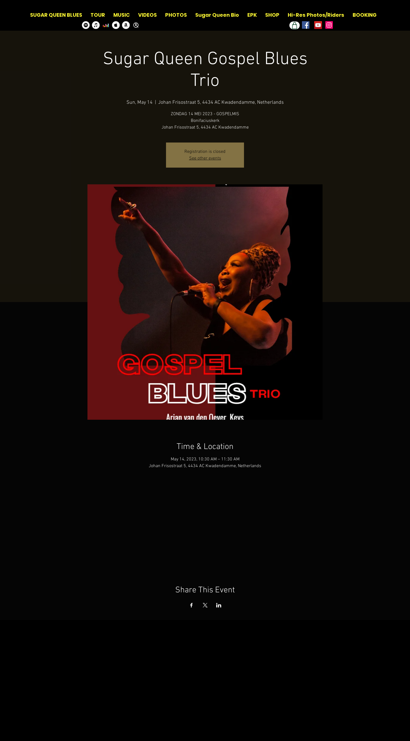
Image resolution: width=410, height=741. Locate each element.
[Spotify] (86, 25)
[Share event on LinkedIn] (218, 605)
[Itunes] (96, 25)
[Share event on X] (205, 605)
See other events (205, 158)
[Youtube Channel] (318, 25)
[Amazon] (126, 25)
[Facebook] (305, 25)
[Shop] (294, 25)
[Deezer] (106, 25)
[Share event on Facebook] (191, 605)
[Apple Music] (116, 25)
